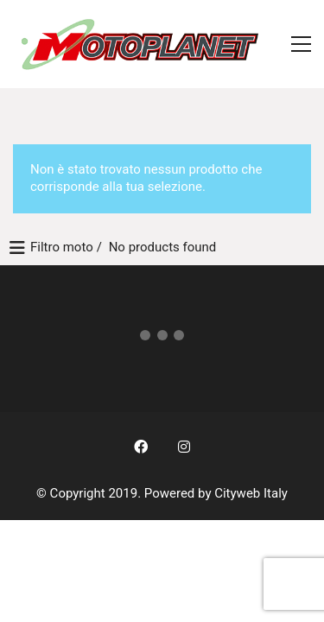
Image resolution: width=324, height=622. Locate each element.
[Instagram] (184, 446)
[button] (301, 44)
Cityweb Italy (251, 493)
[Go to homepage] (142, 44)
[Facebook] (141, 446)
